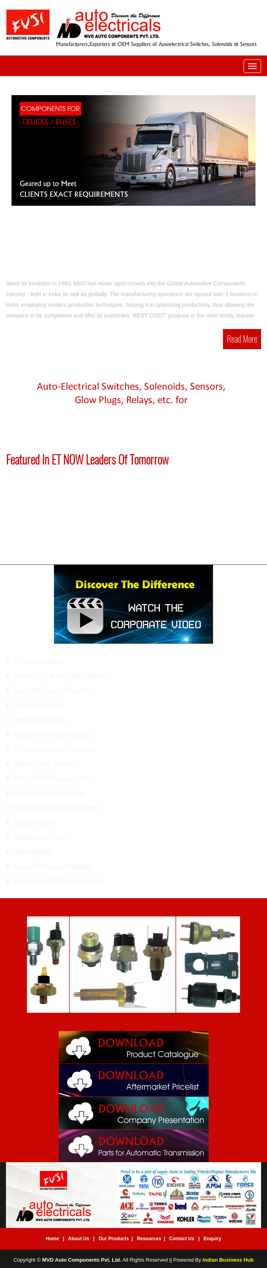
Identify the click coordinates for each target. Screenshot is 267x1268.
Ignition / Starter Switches (40, 764)
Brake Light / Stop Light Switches (48, 690)
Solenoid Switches (30, 822)
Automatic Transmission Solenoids (48, 866)
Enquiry (212, 1238)
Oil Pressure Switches (34, 661)
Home (52, 1238)
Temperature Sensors (34, 705)
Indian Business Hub (228, 1260)
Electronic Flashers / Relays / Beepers (53, 808)
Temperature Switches (35, 720)
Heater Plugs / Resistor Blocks (45, 793)
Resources (149, 1238)
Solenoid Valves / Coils (35, 837)
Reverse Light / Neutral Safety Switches (56, 676)
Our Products (113, 1238)
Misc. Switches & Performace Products (55, 881)
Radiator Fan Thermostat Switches (49, 734)
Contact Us (181, 1238)
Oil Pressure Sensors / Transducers (49, 749)
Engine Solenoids (29, 852)
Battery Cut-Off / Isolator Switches (50, 778)
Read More (242, 339)
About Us (78, 1238)
